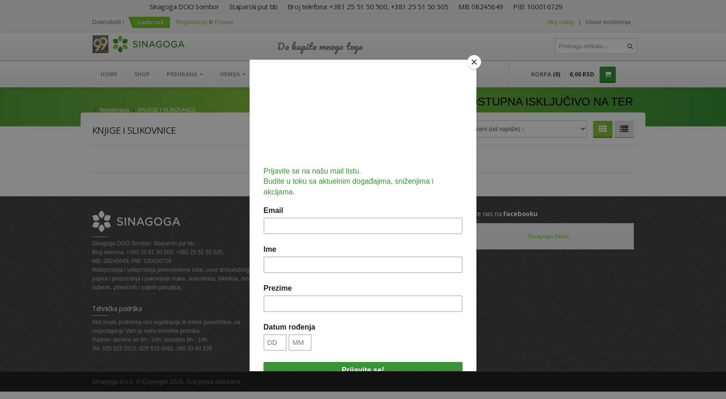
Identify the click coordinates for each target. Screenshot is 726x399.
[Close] (474, 62)
